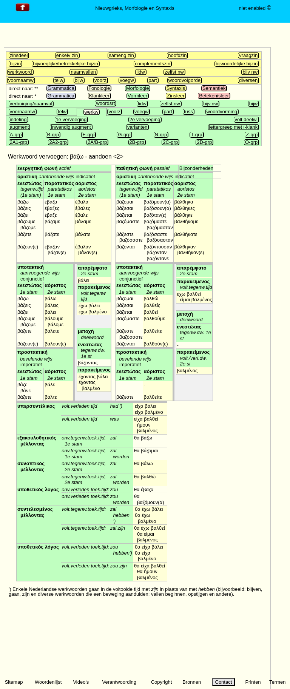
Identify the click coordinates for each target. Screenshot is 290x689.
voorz (100, 80)
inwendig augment (71, 127)
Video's (81, 682)
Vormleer (137, 96)
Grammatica (61, 88)
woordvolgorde (184, 80)
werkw (92, 112)
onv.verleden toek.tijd (85, 489)
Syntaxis (176, 88)
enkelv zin (67, 55)
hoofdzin (177, 55)
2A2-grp (57, 142)
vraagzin (248, 55)
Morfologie (137, 88)
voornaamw (21, 80)
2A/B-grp (97, 142)
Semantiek (213, 88)
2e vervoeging (145, 119)
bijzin (15, 63)
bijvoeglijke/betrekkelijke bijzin (65, 63)
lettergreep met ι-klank (233, 127)
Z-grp (252, 134)
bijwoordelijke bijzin (237, 63)
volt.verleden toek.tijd (85, 547)
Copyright (161, 682)
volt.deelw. (246, 119)
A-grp (16, 134)
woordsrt (105, 103)
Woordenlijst (48, 682)
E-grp (88, 134)
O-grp (251, 142)
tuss (188, 111)
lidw (140, 72)
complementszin (152, 63)
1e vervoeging (71, 119)
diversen (248, 80)
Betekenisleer (214, 96)
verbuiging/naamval (31, 103)
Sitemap (14, 682)
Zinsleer (175, 96)
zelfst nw (174, 72)
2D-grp (204, 142)
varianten (137, 127)
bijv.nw (210, 103)
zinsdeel (19, 55)
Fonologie (99, 88)
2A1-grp (18, 142)
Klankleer (99, 96)
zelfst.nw (170, 103)
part (152, 80)
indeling (18, 119)
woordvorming (222, 111)
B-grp (53, 134)
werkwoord (20, 72)
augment (19, 127)
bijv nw (250, 72)
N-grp (161, 134)
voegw (127, 80)
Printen (253, 682)
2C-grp (170, 142)
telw (58, 80)
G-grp (124, 134)
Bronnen (191, 682)
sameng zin (121, 55)
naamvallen (83, 72)
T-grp (196, 134)
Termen (277, 682)
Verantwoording (119, 682)
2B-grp (137, 142)
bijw (79, 80)
